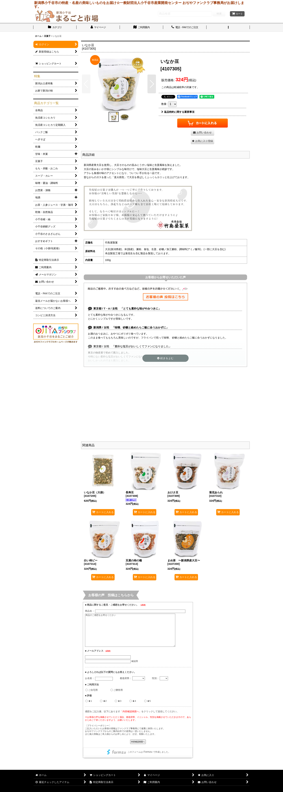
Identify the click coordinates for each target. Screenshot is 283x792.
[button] (228, 28)
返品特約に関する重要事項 (177, 111)
